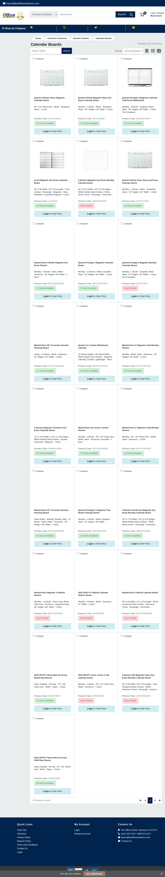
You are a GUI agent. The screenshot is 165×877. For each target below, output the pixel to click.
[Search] (87, 14)
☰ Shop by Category (14, 28)
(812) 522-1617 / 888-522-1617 (134, 833)
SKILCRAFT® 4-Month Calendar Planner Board (93, 593)
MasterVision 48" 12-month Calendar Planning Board (51, 511)
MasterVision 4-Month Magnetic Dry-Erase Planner (51, 263)
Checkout (21, 833)
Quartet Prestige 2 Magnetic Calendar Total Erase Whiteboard (139, 99)
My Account (157, 14)
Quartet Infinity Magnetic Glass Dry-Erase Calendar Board (95, 99)
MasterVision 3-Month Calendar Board (140, 592)
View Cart (21, 830)
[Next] (154, 800)
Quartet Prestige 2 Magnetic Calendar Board (95, 263)
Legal (19, 852)
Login (77, 830)
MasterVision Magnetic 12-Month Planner (49, 593)
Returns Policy (24, 841)
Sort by (118, 51)
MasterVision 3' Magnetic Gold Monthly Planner (140, 346)
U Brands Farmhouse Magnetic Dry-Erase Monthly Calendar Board (139, 511)
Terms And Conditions (27, 845)
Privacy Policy (23, 837)
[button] (142, 14)
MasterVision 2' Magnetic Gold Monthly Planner (140, 429)
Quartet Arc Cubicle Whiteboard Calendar (93, 346)
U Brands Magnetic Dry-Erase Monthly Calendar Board (96, 181)
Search (66, 51)
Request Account (82, 833)
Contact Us (22, 848)
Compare (39, 59)
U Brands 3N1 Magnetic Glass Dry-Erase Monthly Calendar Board (138, 676)
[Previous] (145, 800)
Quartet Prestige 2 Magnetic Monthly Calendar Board (139, 263)
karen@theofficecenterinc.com (21, 3)
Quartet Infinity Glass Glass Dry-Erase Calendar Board (140, 181)
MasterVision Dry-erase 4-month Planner (93, 429)
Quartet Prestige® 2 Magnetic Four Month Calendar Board (94, 511)
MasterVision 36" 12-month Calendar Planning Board (51, 346)
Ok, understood (94, 874)
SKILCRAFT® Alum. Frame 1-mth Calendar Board (93, 676)
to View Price (52, 131)
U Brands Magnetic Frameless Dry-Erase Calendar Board (50, 429)
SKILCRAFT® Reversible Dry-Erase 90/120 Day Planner (50, 676)
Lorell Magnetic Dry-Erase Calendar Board (51, 181)
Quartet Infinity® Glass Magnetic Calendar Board (49, 99)
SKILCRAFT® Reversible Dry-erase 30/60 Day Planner (50, 758)
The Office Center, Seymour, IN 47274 (137, 830)
